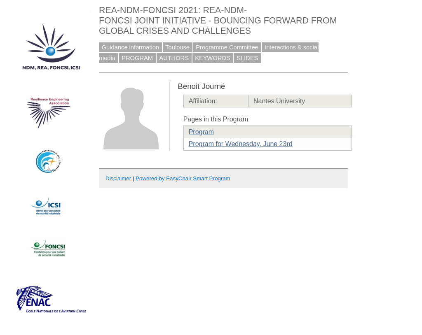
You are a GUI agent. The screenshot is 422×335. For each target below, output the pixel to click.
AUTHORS (174, 58)
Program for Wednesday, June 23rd (241, 143)
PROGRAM (137, 58)
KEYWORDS (212, 58)
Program (201, 131)
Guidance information (130, 47)
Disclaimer (118, 178)
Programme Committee (227, 47)
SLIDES (247, 58)
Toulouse (177, 47)
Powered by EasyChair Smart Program (183, 178)
